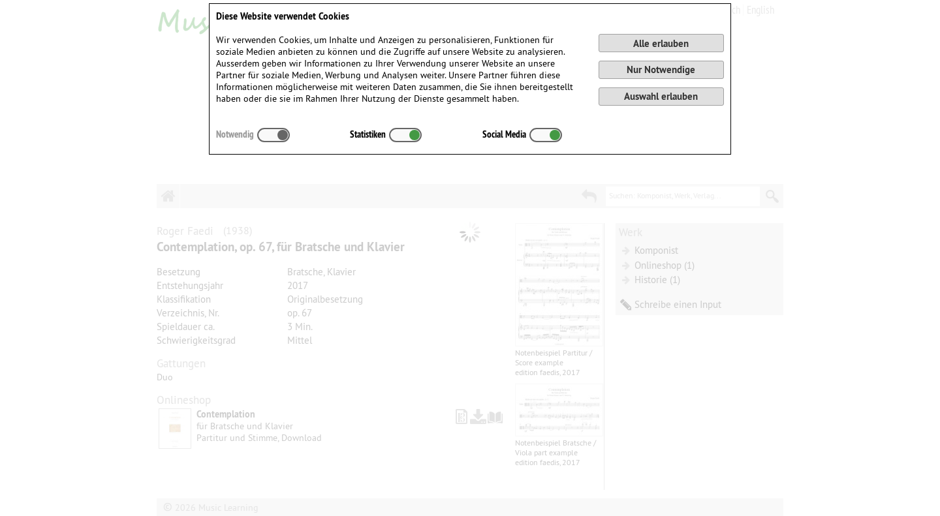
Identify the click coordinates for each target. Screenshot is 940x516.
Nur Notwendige (661, 69)
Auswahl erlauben (661, 96)
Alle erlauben (661, 43)
